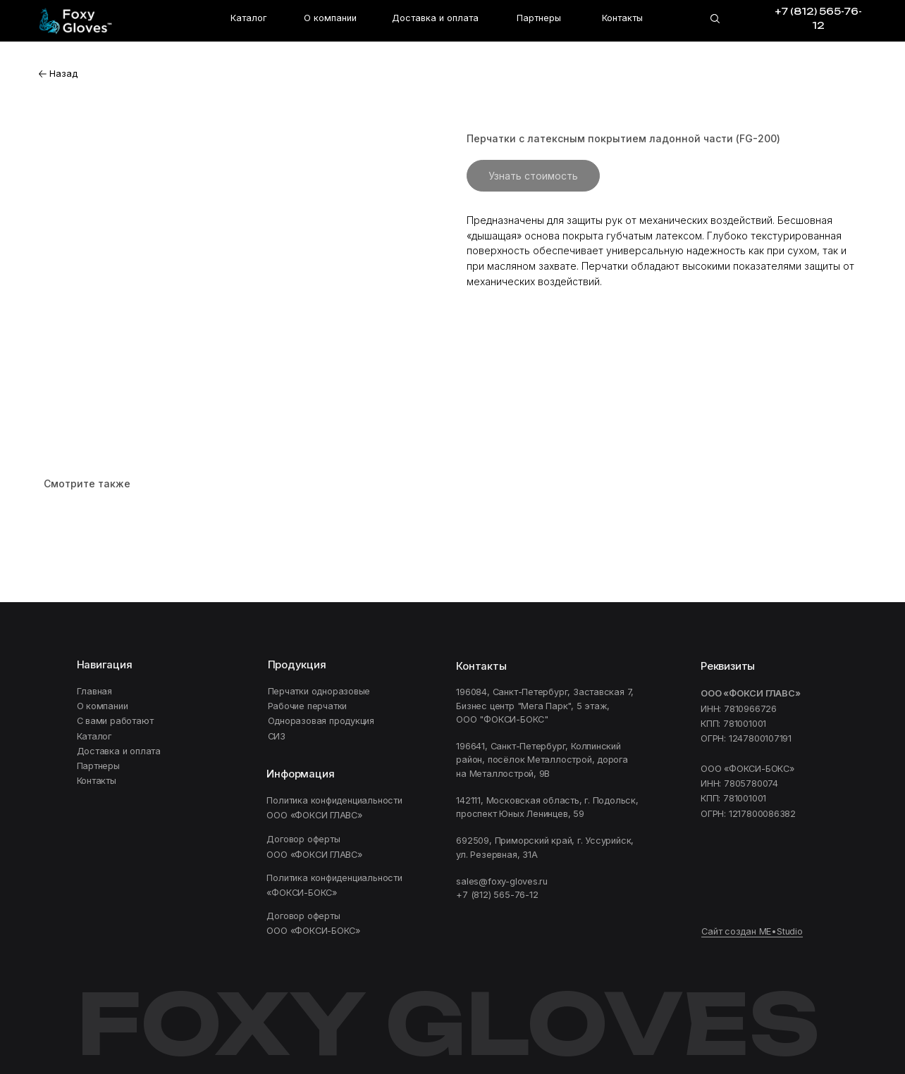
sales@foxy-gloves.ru (502, 881)
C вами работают (115, 721)
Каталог (248, 18)
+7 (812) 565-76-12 (497, 894)
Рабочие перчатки (307, 706)
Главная (95, 691)
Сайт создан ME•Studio (752, 931)
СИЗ (276, 736)
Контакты (622, 18)
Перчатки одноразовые (319, 691)
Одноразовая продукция (321, 721)
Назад (63, 73)
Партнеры (539, 18)
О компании (330, 18)
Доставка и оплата (435, 18)
